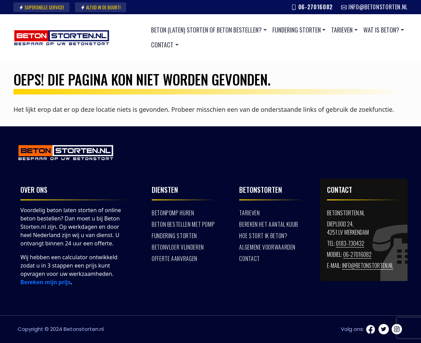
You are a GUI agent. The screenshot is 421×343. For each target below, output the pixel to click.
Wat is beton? (381, 29)
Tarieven (342, 29)
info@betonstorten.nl (374, 7)
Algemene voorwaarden (267, 247)
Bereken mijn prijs (45, 282)
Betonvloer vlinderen (178, 247)
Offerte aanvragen (174, 258)
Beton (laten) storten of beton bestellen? (206, 29)
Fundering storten (296, 29)
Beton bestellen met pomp (183, 224)
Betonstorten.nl (84, 329)
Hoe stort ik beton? (263, 236)
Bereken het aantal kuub (268, 224)
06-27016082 (312, 7)
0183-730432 (350, 243)
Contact (162, 44)
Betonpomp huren (173, 213)
